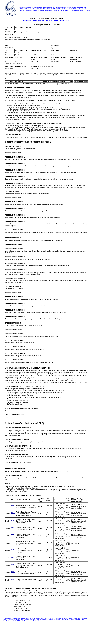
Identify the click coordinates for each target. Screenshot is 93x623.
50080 (13, 557)
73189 (13, 542)
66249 (13, 550)
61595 (13, 513)
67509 (13, 520)
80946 (13, 579)
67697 (13, 505)
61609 (13, 572)
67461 (13, 527)
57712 (13, 535)
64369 (13, 564)
